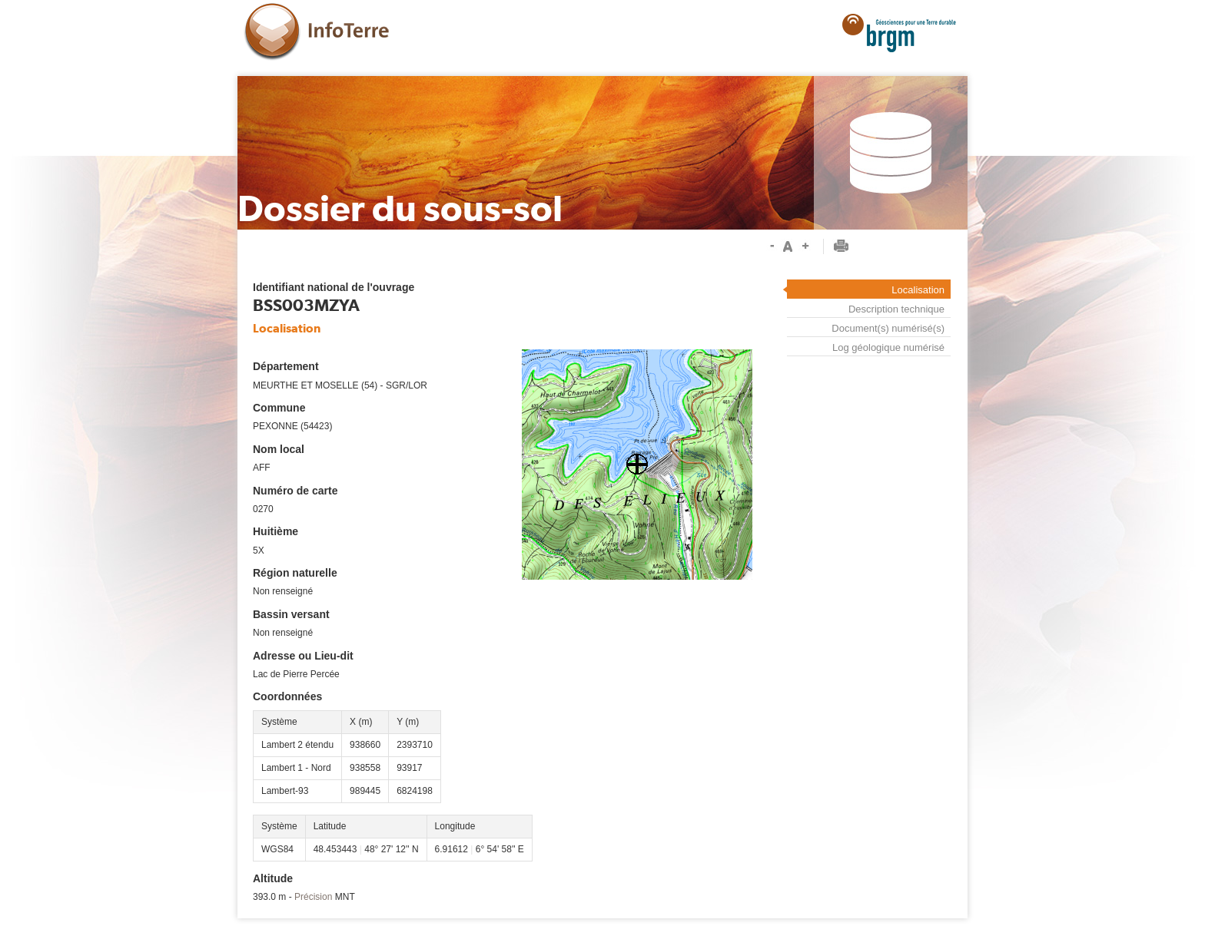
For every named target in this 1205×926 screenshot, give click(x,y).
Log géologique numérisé (888, 347)
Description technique (896, 309)
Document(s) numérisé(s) (888, 328)
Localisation (917, 290)
